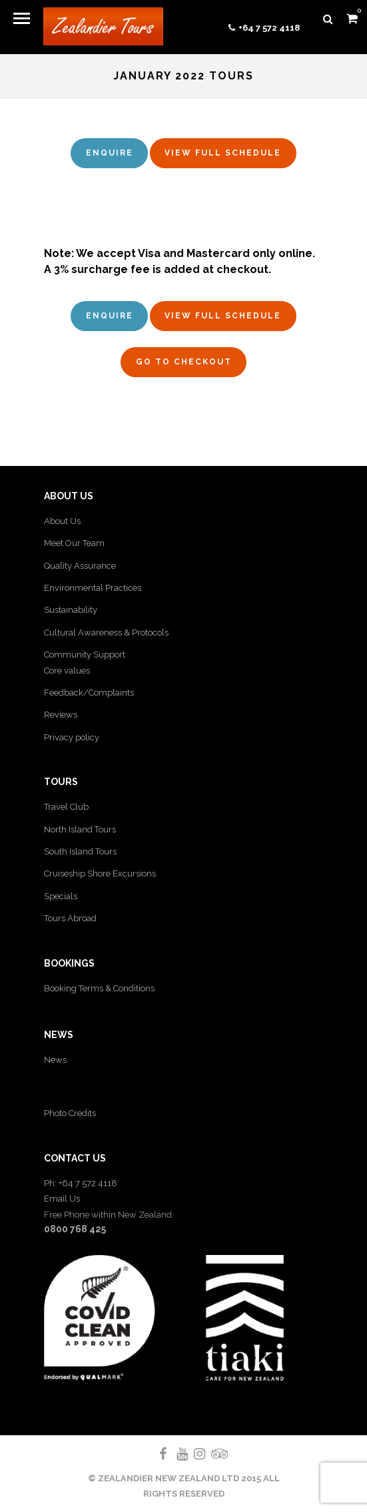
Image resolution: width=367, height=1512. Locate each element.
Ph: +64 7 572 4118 (80, 1183)
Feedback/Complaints (89, 693)
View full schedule (223, 153)
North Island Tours (80, 829)
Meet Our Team (74, 543)
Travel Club (66, 807)
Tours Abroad (70, 918)
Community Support (84, 655)
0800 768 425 (75, 1229)
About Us (62, 521)
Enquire (109, 153)
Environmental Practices (92, 588)
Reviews (60, 715)
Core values (67, 671)
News (55, 1060)
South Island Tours (80, 851)
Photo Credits (70, 1113)
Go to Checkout (184, 361)
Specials (60, 896)
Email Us (62, 1199)
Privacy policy (71, 737)
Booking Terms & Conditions (99, 988)
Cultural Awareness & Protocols (106, 632)
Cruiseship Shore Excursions (100, 873)
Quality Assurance (80, 566)
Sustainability (70, 610)
